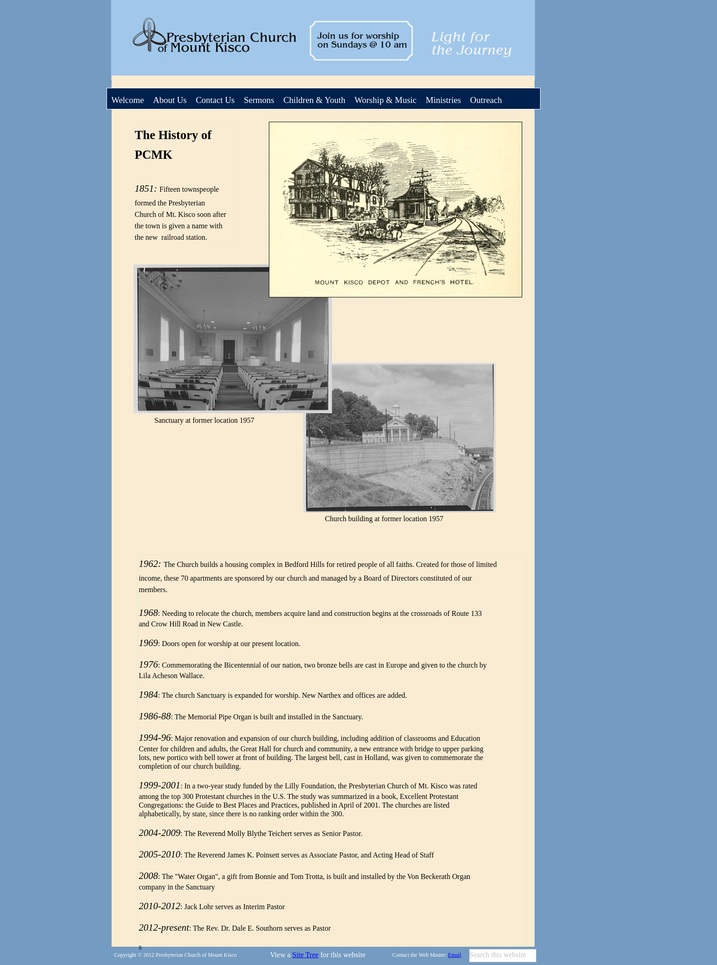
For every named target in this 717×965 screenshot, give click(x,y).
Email (454, 955)
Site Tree (305, 955)
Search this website (498, 955)
